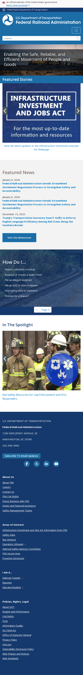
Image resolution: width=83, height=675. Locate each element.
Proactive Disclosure (13, 558)
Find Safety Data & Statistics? (21, 290)
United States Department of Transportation (27, 9)
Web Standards (10, 658)
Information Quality (12, 625)
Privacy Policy (9, 639)
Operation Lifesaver (14, 544)
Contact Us (8, 491)
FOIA (5, 621)
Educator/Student (13, 587)
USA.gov (6, 644)
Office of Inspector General (16, 635)
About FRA (8, 482)
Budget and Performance (15, 611)
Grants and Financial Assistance (19, 505)
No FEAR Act (9, 630)
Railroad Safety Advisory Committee (21, 549)
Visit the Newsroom (19, 237)
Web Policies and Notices (15, 653)
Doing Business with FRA (15, 501)
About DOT (8, 607)
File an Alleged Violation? (18, 280)
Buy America (9, 539)
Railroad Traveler (12, 577)
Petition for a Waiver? (17, 296)
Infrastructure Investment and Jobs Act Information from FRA (34, 530)
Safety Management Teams (17, 510)
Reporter (7, 582)
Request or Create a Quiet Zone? (23, 274)
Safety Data (8, 534)
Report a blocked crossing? (20, 269)
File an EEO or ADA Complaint (21, 285)
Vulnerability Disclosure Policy (18, 649)
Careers (6, 487)
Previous (4, 111)
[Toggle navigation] (76, 30)
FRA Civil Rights (10, 496)
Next (78, 111)
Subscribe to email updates (21, 455)
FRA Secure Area (11, 553)
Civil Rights (8, 616)
